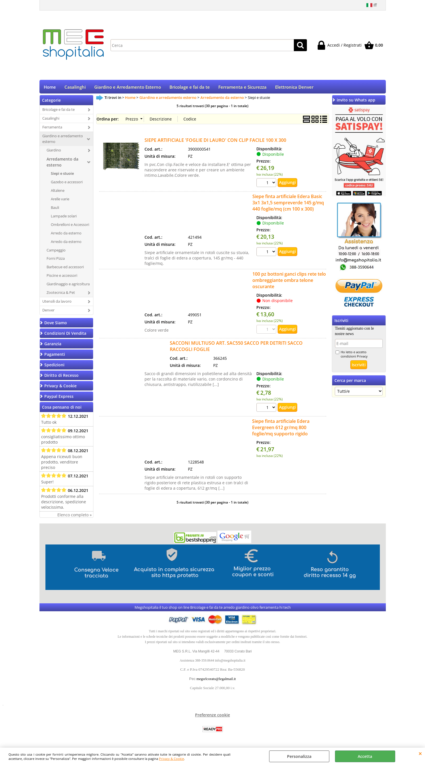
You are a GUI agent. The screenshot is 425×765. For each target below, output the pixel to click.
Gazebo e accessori (67, 183)
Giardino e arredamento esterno (62, 140)
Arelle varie (60, 200)
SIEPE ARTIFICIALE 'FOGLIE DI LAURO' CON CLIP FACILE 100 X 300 (215, 142)
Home (50, 88)
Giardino (54, 152)
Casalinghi (75, 88)
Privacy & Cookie (171, 758)
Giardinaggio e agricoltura (68, 285)
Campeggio (56, 251)
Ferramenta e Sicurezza (242, 88)
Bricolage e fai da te (189, 88)
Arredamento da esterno (62, 164)
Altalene (57, 192)
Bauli (55, 209)
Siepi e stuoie (62, 175)
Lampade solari (64, 217)
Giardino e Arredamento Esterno (127, 88)
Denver (48, 312)
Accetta (365, 756)
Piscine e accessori (62, 277)
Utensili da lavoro (57, 303)
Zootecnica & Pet (61, 294)
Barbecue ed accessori (65, 268)
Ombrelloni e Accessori (70, 226)
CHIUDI (420, 753)
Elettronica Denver (294, 88)
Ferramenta (52, 129)
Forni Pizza (56, 260)
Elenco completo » (74, 516)
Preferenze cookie (212, 717)
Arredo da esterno (66, 234)
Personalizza (299, 756)
